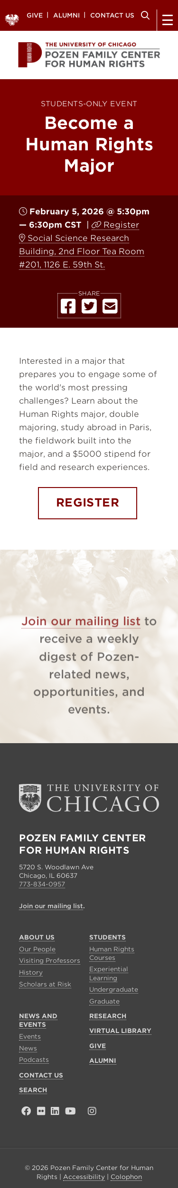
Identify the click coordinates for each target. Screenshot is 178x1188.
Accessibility (84, 1176)
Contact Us (112, 14)
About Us (37, 937)
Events (30, 1036)
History (31, 972)
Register (121, 225)
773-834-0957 (42, 884)
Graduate (104, 1001)
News (28, 1048)
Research (107, 1016)
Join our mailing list (81, 635)
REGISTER (88, 502)
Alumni (66, 14)
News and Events (38, 1020)
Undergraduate (113, 989)
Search (144, 15)
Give (35, 14)
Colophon (126, 1176)
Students (107, 937)
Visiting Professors (49, 960)
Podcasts (34, 1059)
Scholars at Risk (45, 984)
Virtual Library (120, 1030)
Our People (37, 949)
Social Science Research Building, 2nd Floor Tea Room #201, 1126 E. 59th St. (81, 251)
